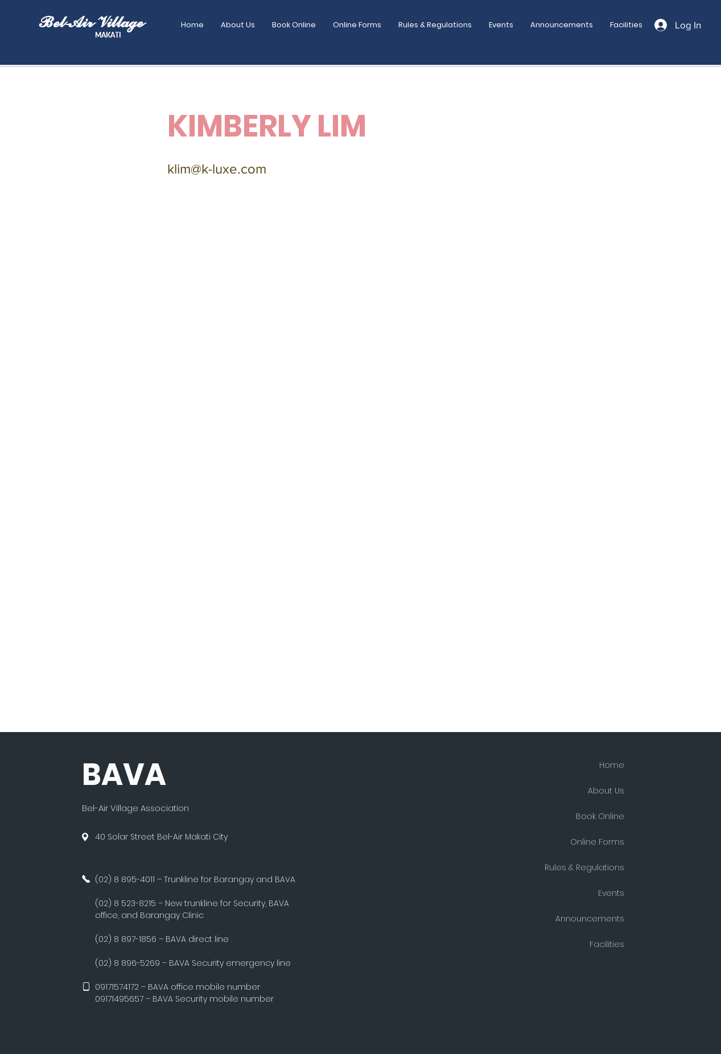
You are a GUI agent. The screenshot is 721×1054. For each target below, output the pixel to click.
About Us (606, 790)
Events (611, 893)
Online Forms (597, 842)
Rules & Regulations (584, 867)
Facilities (607, 944)
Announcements (589, 918)
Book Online (600, 816)
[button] (357, 25)
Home (611, 765)
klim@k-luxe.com (216, 168)
